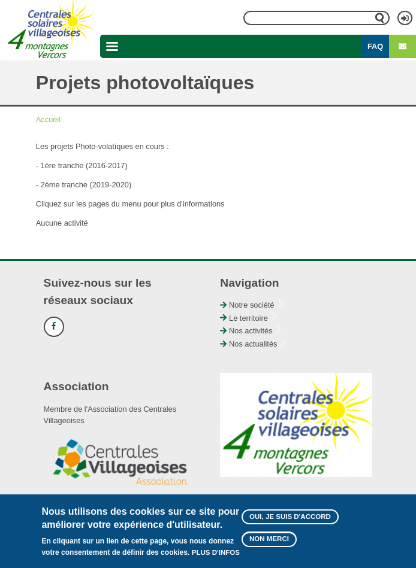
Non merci (269, 544)
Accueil (48, 119)
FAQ (375, 46)
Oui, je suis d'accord (290, 521)
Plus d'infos (216, 557)
